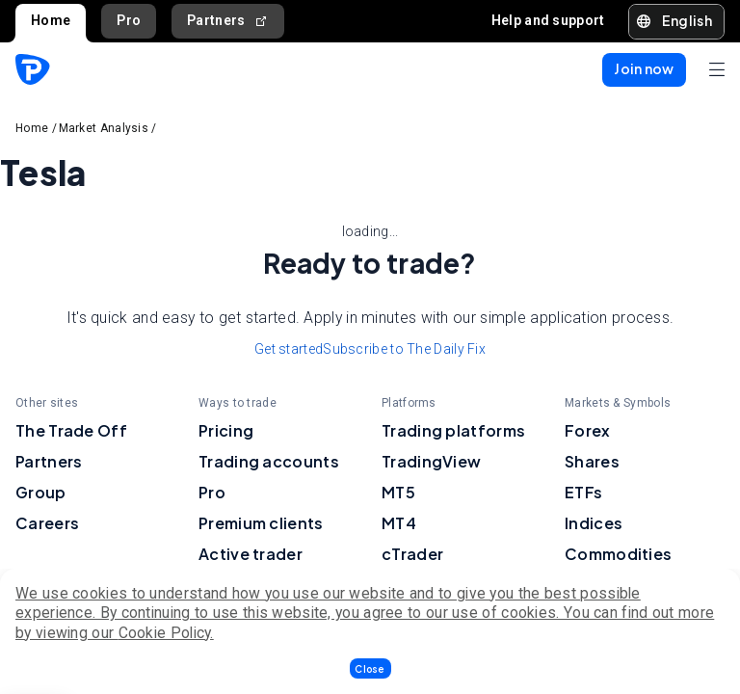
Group (40, 492)
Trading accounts (268, 461)
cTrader (412, 554)
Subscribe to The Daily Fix (404, 349)
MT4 (399, 523)
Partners (228, 21)
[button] (370, 668)
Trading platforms (453, 430)
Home (50, 20)
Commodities (618, 554)
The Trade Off (71, 430)
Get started (288, 349)
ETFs (583, 492)
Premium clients (261, 523)
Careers (47, 523)
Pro (129, 20)
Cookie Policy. (166, 633)
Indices (593, 523)
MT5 (398, 492)
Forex (588, 430)
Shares (592, 461)
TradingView (431, 461)
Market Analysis (104, 128)
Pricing (225, 430)
